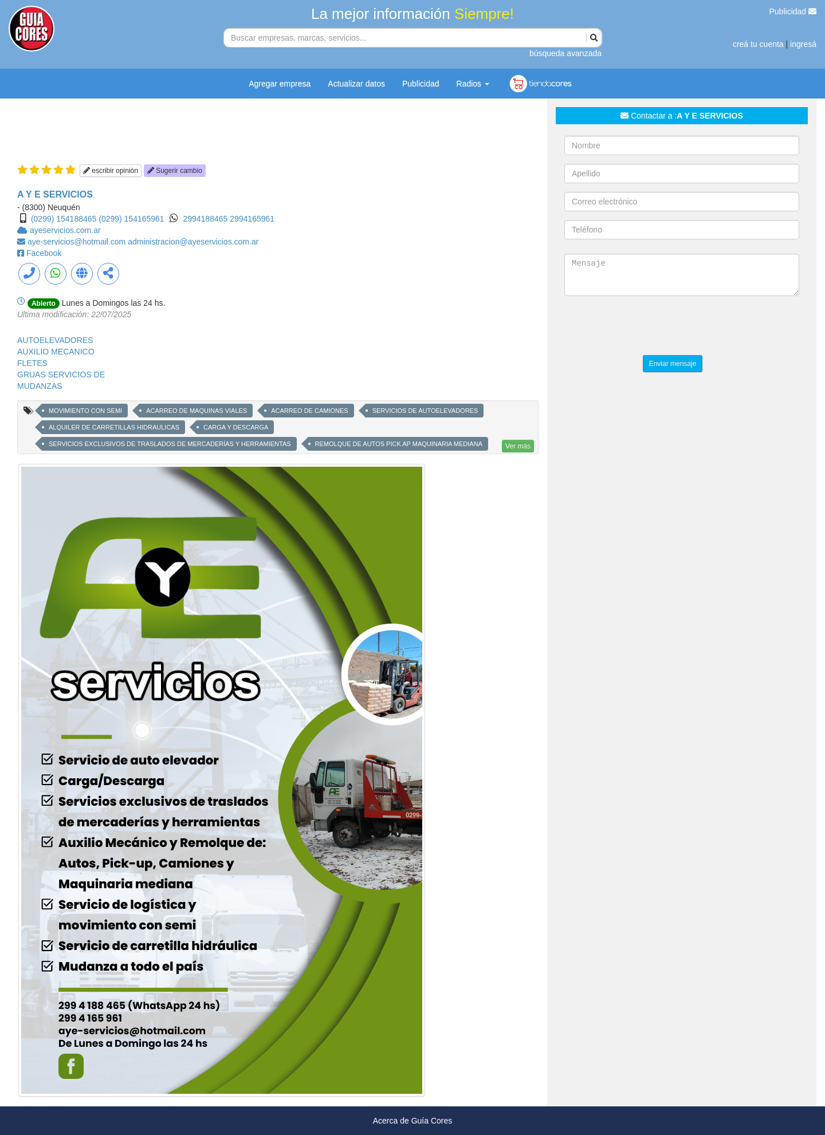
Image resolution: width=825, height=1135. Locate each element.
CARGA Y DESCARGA (235, 427)
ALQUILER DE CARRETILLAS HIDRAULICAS (114, 427)
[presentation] (651, 327)
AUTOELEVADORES (55, 340)
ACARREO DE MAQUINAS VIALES (196, 410)
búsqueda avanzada (565, 53)
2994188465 (206, 218)
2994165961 (252, 218)
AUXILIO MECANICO (56, 351)
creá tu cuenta (758, 44)
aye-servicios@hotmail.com (78, 241)
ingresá (803, 44)
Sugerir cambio (174, 171)
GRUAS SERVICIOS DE (61, 374)
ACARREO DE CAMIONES (309, 410)
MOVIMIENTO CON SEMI (85, 410)
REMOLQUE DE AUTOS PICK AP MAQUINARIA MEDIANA (398, 443)
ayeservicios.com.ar (65, 230)
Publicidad (793, 11)
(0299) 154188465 (63, 218)
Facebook (43, 253)
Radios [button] (473, 83)
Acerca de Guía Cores (413, 1120)
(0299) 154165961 (131, 218)
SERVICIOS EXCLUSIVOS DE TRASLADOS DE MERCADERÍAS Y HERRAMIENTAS (170, 443)
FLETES (32, 363)
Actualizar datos (356, 83)
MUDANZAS (39, 386)
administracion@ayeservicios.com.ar (193, 241)
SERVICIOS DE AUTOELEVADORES (425, 410)
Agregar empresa (280, 83)
